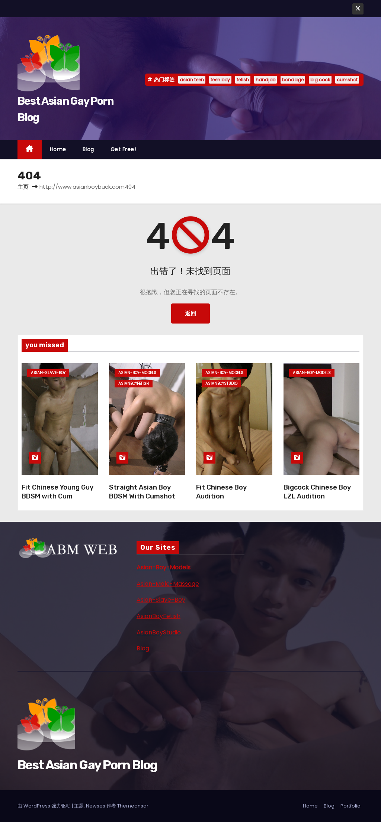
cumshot (347, 80)
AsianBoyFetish (158, 616)
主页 (23, 187)
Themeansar (132, 805)
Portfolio (350, 805)
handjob (265, 80)
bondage (293, 80)
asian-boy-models (137, 373)
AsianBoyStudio (159, 632)
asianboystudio (221, 383)
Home (58, 149)
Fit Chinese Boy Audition (221, 491)
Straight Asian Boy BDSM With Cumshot (142, 491)
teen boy (220, 80)
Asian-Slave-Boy (161, 599)
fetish (243, 80)
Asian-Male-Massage (168, 583)
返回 (190, 313)
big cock (320, 80)
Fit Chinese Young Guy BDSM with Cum (57, 491)
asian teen (192, 80)
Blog (88, 149)
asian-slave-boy (48, 373)
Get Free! (123, 149)
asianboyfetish (133, 383)
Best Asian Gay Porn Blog (87, 765)
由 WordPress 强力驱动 (44, 805)
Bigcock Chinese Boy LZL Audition (317, 491)
